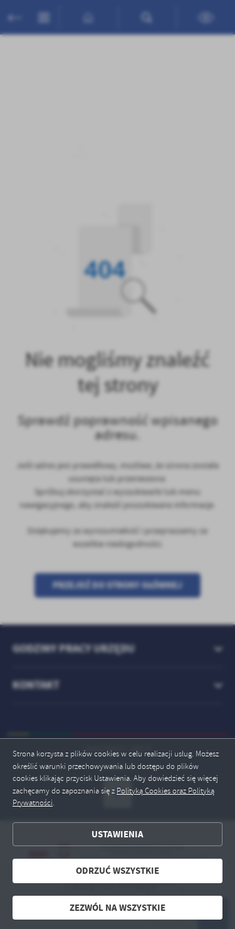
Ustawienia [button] (117, 834)
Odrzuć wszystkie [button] (117, 870)
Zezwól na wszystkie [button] (117, 907)
